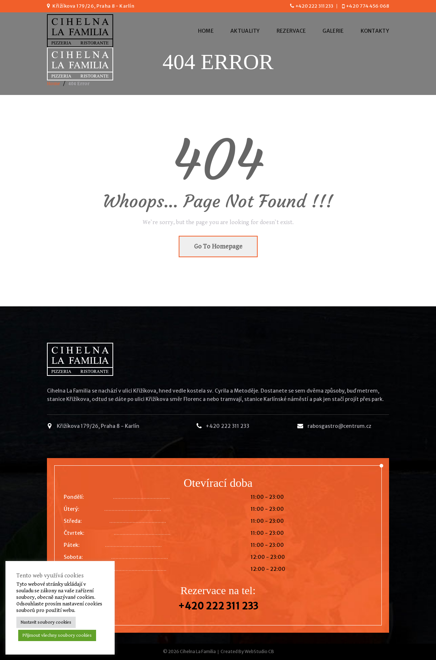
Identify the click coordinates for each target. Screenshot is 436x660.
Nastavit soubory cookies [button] (46, 622)
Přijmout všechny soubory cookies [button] (57, 635)
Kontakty (375, 31)
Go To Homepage (218, 246)
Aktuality (245, 31)
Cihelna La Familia (198, 651)
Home (206, 31)
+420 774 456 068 (367, 6)
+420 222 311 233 (314, 6)
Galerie (333, 31)
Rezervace (291, 31)
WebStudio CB (259, 651)
